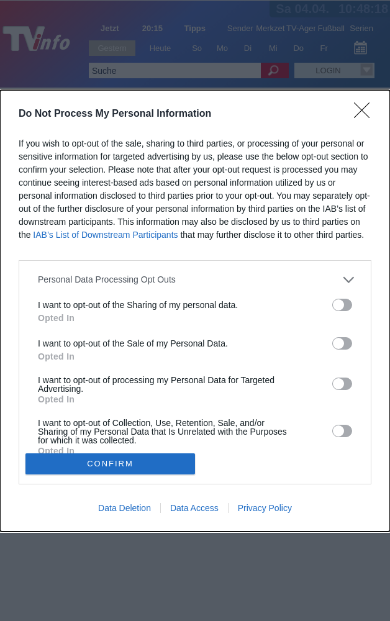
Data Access (194, 508)
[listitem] (195, 279)
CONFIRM (110, 463)
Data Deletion (124, 508)
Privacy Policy (265, 508)
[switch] (342, 305)
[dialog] (195, 311)
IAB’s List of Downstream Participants (105, 235)
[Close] (366, 114)
